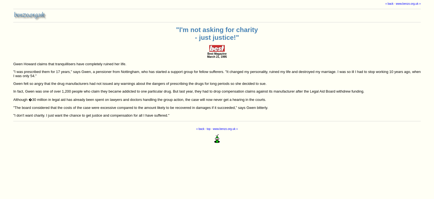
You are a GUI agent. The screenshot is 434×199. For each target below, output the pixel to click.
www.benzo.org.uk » (408, 3)
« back (389, 3)
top (209, 128)
